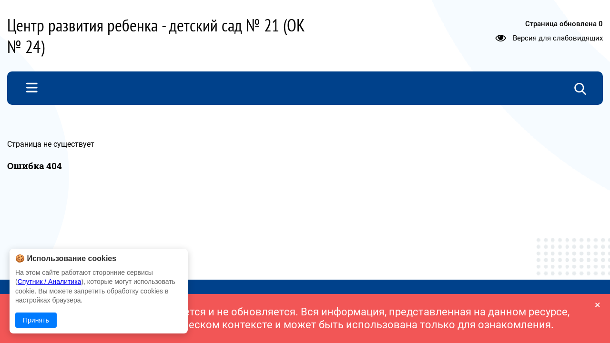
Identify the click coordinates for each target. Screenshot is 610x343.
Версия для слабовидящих (558, 38)
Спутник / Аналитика (49, 281)
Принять (36, 320)
